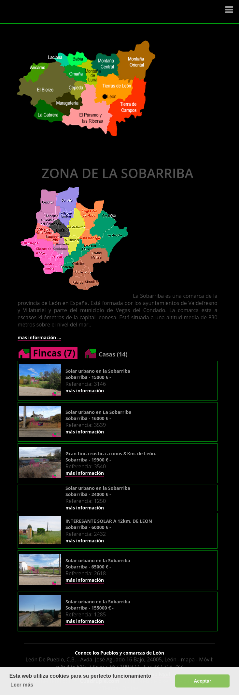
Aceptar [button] (202, 681)
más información (84, 390)
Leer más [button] (21, 684)
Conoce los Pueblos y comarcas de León (119, 653)
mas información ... (39, 337)
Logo (44, 12)
